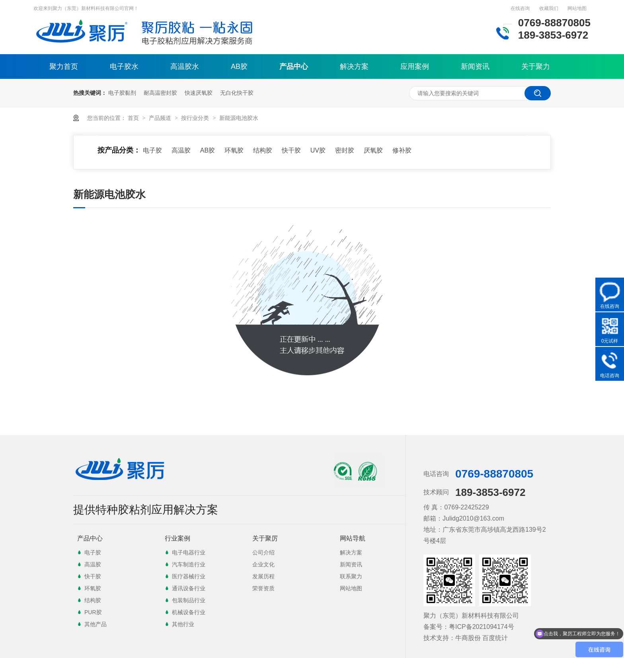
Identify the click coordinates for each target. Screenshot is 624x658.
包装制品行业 (188, 600)
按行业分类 (196, 118)
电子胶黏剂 (122, 93)
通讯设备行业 (188, 588)
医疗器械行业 (188, 576)
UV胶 (318, 150)
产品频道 (161, 118)
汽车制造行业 (188, 564)
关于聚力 (535, 66)
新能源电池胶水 (238, 118)
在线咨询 (520, 8)
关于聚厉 (265, 538)
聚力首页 (63, 66)
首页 (134, 118)
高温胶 (181, 150)
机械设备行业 (188, 612)
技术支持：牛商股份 (452, 637)
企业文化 (263, 564)
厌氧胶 (373, 150)
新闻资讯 (475, 66)
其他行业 (183, 624)
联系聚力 (351, 576)
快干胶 (291, 150)
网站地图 (577, 8)
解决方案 (354, 66)
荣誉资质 (263, 588)
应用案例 (414, 66)
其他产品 (95, 624)
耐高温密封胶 (160, 93)
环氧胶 (234, 150)
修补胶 (401, 150)
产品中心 (293, 66)
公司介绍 (263, 552)
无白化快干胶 (237, 93)
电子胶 (152, 150)
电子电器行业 (188, 552)
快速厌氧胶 (199, 93)
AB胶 (239, 66)
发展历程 (263, 576)
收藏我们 (548, 8)
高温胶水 (184, 66)
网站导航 (352, 538)
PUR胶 (93, 612)
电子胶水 (124, 66)
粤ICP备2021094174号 (481, 626)
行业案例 (177, 538)
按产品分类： (119, 150)
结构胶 (262, 150)
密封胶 (344, 150)
